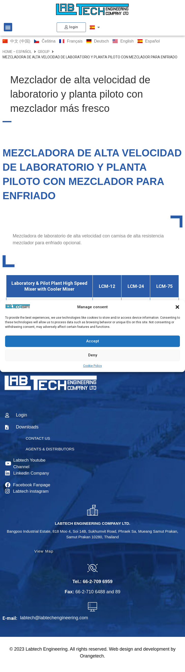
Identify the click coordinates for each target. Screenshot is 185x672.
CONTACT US (38, 438)
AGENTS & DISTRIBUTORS (50, 449)
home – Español (17, 52)
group (44, 52)
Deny (92, 355)
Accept (92, 341)
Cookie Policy (92, 366)
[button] (177, 307)
